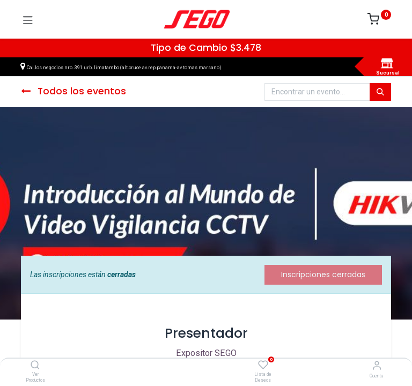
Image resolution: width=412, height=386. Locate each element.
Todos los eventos (73, 91)
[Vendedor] (377, 365)
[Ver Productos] (35, 365)
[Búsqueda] (380, 92)
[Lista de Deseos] (263, 365)
